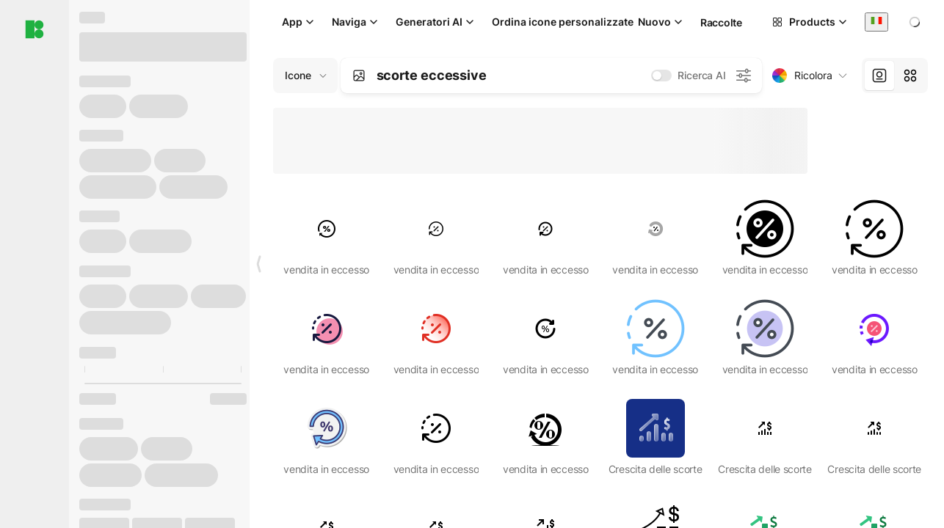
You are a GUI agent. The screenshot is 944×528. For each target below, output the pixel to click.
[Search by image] (359, 75)
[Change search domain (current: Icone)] (305, 75)
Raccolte (721, 22)
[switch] (661, 75)
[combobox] (876, 21)
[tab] (879, 75)
